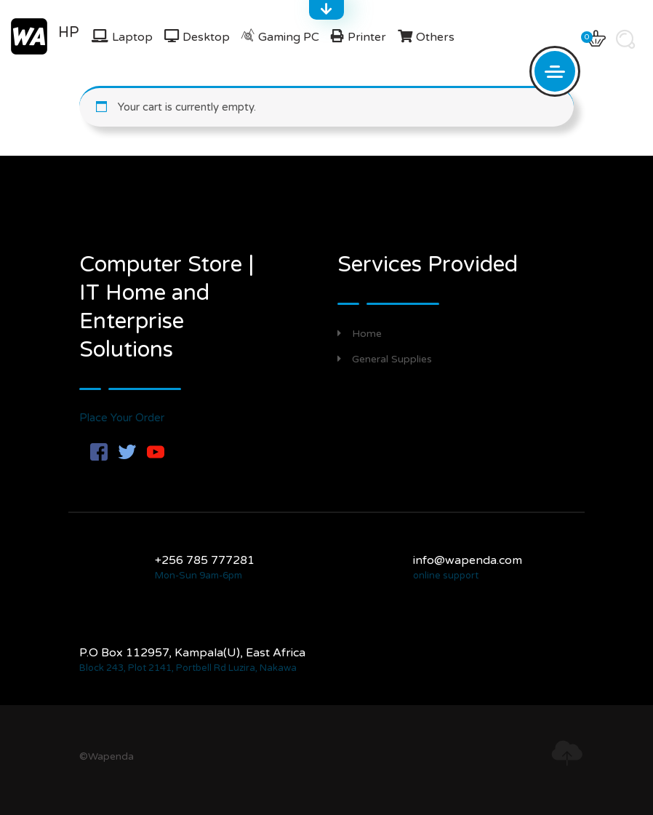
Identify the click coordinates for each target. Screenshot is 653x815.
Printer (367, 37)
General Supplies (384, 359)
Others (435, 37)
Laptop (132, 37)
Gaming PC (288, 37)
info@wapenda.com (467, 560)
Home (359, 333)
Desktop (206, 37)
